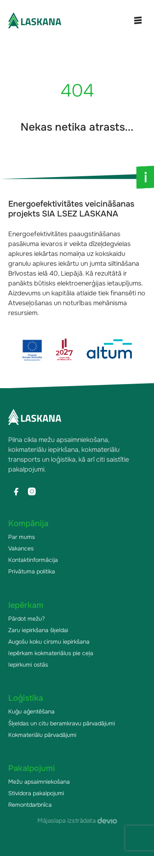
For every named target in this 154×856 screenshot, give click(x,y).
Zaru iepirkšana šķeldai (38, 630)
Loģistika (25, 698)
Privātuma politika (31, 571)
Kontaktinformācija (33, 560)
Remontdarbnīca (30, 804)
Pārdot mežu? (26, 618)
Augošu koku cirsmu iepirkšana (49, 641)
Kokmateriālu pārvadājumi (42, 735)
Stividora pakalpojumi (36, 793)
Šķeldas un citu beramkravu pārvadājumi (61, 723)
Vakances (21, 548)
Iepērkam (26, 605)
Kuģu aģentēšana (31, 711)
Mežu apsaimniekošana (39, 781)
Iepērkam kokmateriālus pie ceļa (50, 653)
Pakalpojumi (31, 768)
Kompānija (28, 523)
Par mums (21, 537)
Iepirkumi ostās (28, 664)
